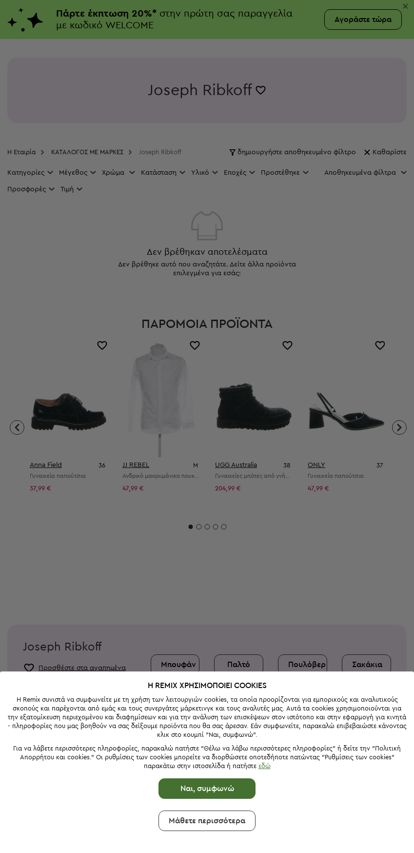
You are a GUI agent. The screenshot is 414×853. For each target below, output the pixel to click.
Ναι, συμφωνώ (207, 747)
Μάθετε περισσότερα (207, 780)
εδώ (264, 725)
